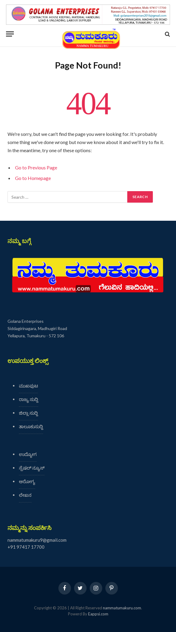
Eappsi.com (98, 613)
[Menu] (10, 34)
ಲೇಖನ (25, 495)
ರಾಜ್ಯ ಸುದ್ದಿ (28, 399)
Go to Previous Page (36, 167)
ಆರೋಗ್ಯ (27, 481)
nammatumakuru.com (122, 607)
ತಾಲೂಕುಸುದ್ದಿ (31, 426)
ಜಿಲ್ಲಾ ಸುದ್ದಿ (28, 412)
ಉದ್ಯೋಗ (28, 454)
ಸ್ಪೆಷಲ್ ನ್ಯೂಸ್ (32, 467)
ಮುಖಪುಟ (28, 385)
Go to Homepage (33, 178)
